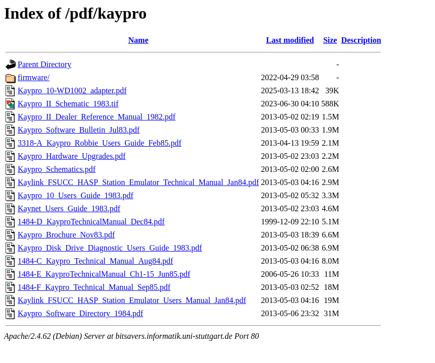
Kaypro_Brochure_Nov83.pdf (66, 234)
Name (138, 40)
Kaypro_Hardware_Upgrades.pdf (72, 156)
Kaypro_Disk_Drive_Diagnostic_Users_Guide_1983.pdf (110, 248)
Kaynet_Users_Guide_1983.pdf (69, 208)
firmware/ (34, 77)
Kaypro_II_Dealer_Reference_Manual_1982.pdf (96, 116)
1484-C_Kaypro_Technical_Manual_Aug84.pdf (95, 261)
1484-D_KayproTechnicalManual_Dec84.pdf (91, 221)
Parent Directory (44, 64)
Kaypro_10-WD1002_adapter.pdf (72, 90)
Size (330, 40)
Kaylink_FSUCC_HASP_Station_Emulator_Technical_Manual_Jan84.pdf (138, 182)
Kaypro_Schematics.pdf (56, 169)
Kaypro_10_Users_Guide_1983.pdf (75, 195)
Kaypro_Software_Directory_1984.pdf (80, 313)
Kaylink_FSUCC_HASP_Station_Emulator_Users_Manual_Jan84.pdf (132, 300)
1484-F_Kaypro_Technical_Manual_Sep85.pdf (94, 287)
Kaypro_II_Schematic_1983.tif (68, 103)
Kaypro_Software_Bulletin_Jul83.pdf (78, 130)
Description (361, 40)
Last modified (290, 40)
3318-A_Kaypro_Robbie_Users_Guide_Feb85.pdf (99, 143)
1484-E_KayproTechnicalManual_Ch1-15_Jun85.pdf (104, 274)
